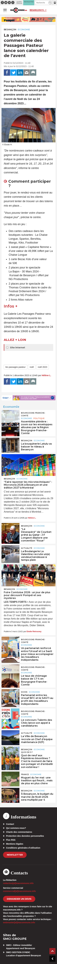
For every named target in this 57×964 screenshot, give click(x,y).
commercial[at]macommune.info (19, 891)
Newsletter (15, 854)
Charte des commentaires (19, 832)
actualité (26, 548)
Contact (10, 824)
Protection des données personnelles (25, 836)
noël (32, 367)
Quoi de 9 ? (27, 752)
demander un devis (19, 899)
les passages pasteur (15, 367)
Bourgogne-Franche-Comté (33, 414)
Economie (24, 29)
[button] (50, 2)
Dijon (24, 692)
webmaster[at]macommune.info (19, 922)
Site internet (15, 347)
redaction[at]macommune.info (18, 883)
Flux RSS (10, 840)
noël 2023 (42, 367)
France (25, 774)
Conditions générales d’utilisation (23, 848)
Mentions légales (14, 844)
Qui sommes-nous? (16, 828)
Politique (39, 418)
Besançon (10, 29)
